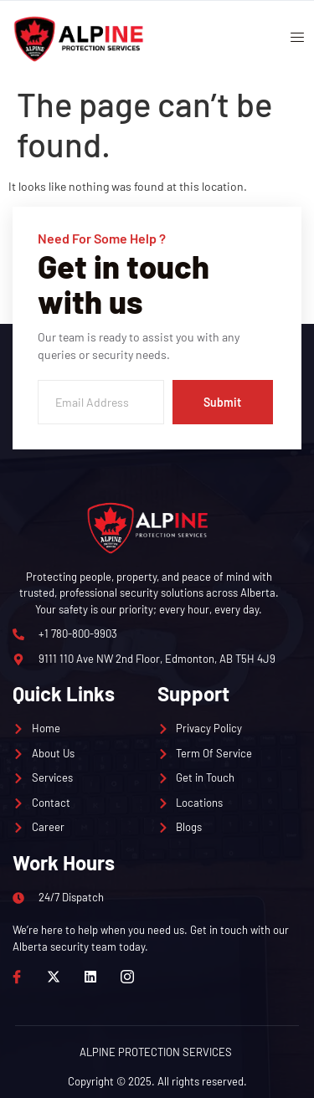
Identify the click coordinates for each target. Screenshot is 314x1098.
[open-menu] (291, 39)
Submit (222, 402)
